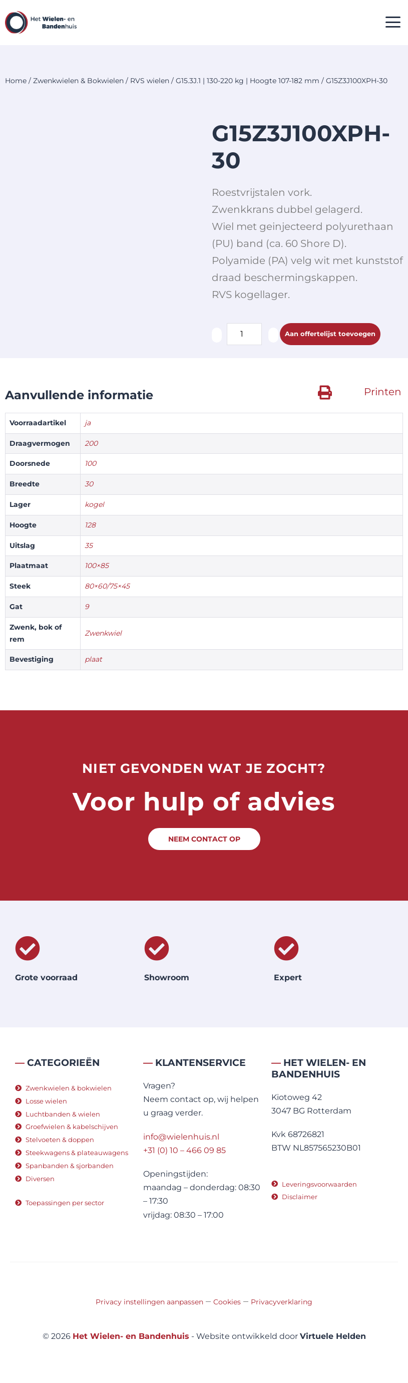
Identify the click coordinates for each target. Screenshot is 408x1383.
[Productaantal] (244, 334)
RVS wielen (149, 80)
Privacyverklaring (281, 1301)
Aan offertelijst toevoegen (330, 334)
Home (16, 80)
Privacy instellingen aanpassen (149, 1301)
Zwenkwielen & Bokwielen (78, 80)
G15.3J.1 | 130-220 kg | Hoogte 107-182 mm (247, 80)
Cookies (227, 1301)
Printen (382, 392)
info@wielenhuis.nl (181, 1137)
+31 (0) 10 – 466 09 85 (184, 1150)
